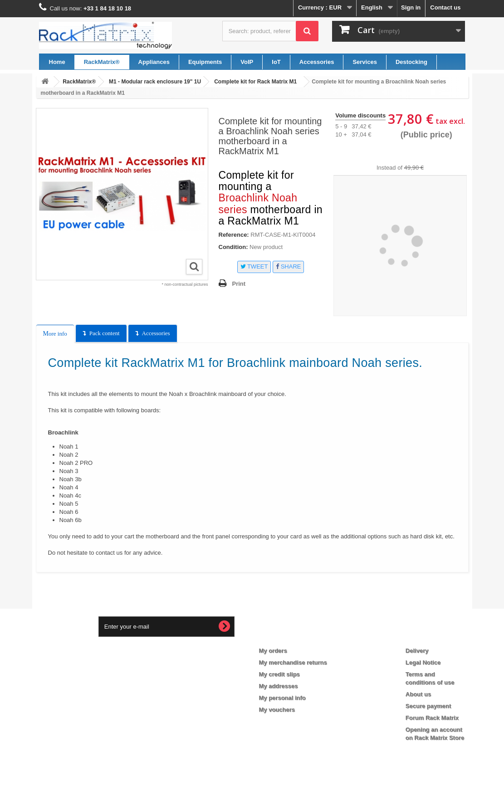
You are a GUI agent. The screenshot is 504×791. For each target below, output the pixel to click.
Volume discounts (360, 115)
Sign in (411, 7)
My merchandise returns (293, 662)
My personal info (282, 697)
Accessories (156, 333)
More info (55, 333)
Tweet (254, 266)
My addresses (278, 686)
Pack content (104, 333)
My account (283, 635)
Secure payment (428, 706)
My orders (273, 650)
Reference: (234, 234)
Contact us (445, 7)
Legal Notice (423, 662)
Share (288, 266)
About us (418, 694)
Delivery (417, 650)
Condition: (233, 247)
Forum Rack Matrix (432, 717)
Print (239, 283)
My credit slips (279, 674)
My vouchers (277, 709)
